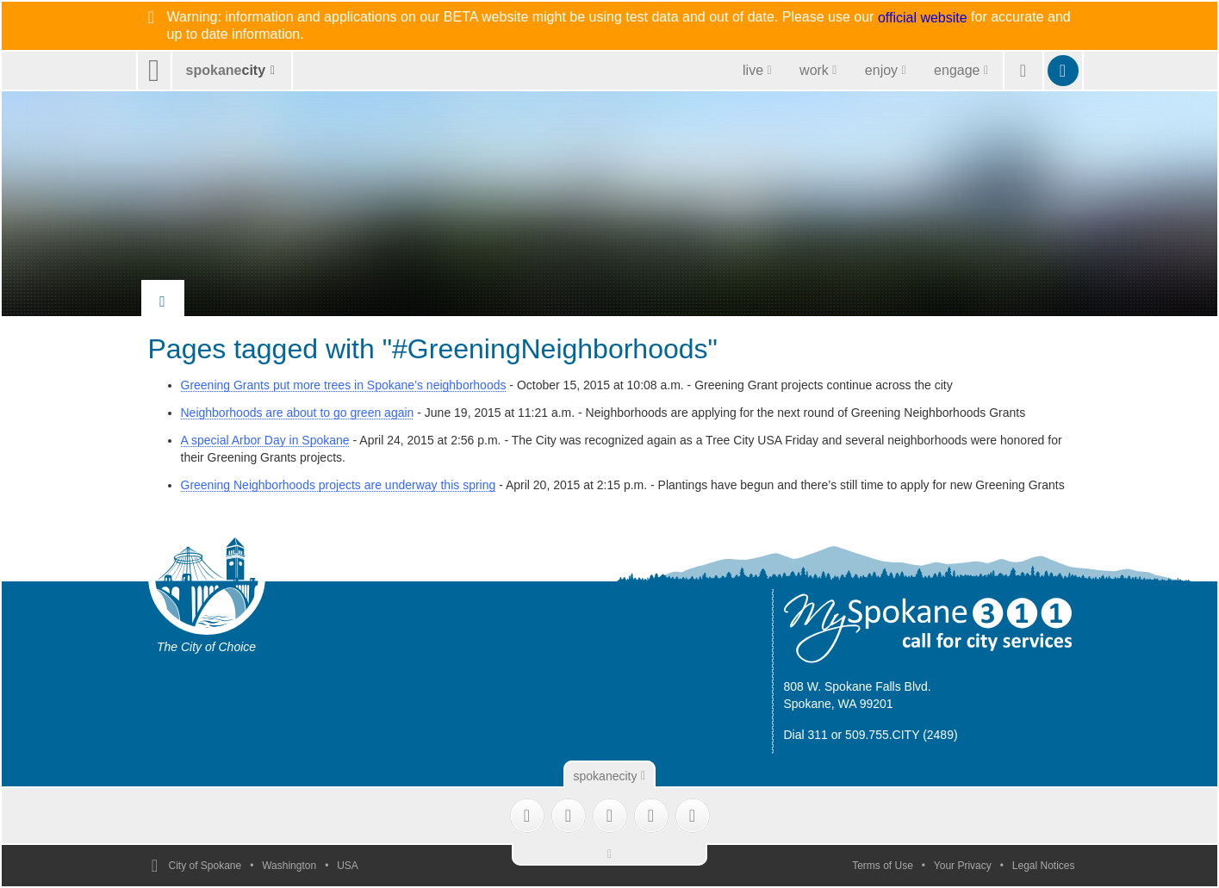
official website (922, 18)
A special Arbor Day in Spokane (265, 440)
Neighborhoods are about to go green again (297, 412)
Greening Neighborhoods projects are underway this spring (338, 485)
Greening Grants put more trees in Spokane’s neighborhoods (344, 385)
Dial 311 (806, 735)
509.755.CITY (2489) (901, 735)
